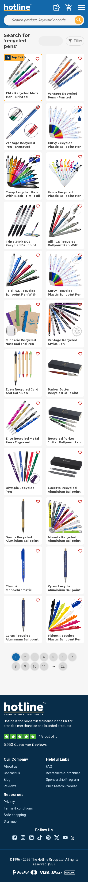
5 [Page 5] (53, 657)
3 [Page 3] (34, 657)
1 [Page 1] (16, 657)
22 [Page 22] (63, 666)
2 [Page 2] (25, 657)
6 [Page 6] (63, 657)
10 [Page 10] (34, 666)
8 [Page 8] (16, 666)
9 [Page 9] (25, 666)
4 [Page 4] (44, 657)
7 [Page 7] (72, 657)
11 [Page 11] (44, 666)
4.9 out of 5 (47, 736)
